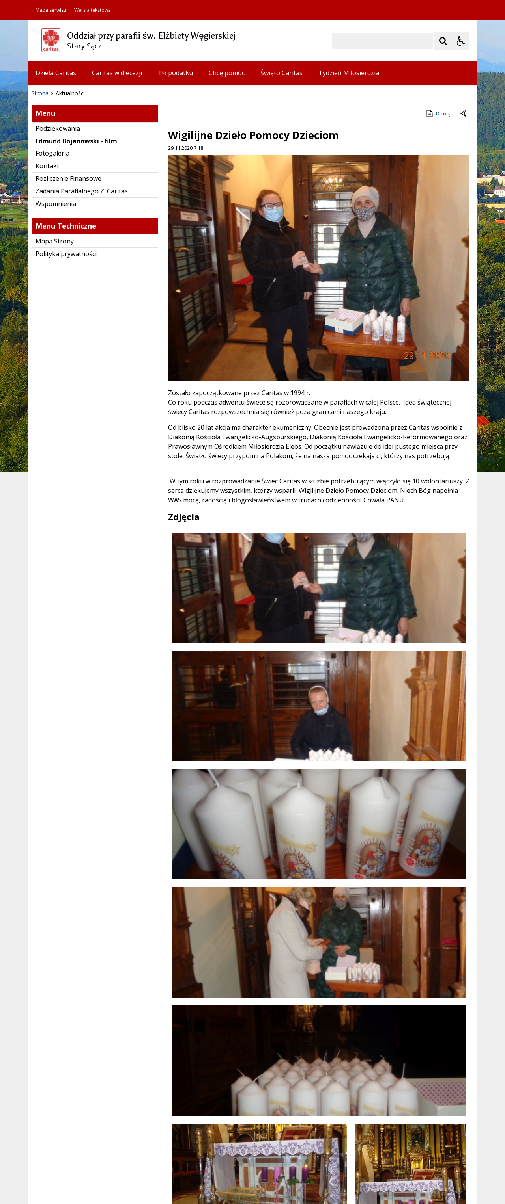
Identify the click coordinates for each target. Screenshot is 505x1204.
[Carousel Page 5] (134, 202)
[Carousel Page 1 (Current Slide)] (104, 202)
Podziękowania (58, 261)
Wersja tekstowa (92, 10)
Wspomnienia (56, 337)
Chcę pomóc (227, 73)
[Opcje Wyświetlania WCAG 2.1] (460, 41)
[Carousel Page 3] (119, 202)
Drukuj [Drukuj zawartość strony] (438, 246)
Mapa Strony (55, 374)
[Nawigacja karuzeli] (75, 202)
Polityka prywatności (66, 387)
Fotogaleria (52, 286)
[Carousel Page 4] (127, 202)
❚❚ (44, 202)
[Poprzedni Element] (65, 202)
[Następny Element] (85, 202)
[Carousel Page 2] (112, 202)
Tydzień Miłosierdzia (348, 73)
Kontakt (47, 299)
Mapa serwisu (51, 10)
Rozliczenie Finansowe (68, 311)
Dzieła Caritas (56, 73)
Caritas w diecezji (117, 73)
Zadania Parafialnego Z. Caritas (82, 324)
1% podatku (175, 73)
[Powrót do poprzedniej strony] (463, 247)
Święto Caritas (281, 73)
